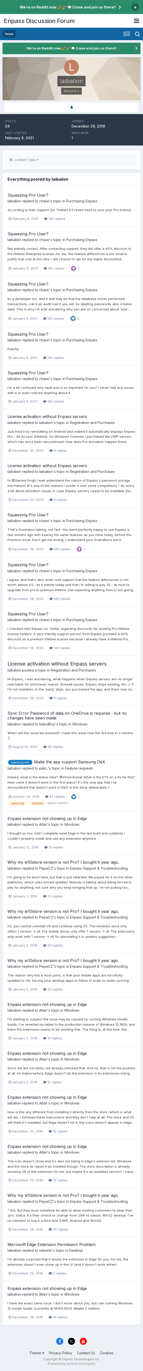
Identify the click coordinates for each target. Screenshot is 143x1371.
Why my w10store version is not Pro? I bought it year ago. (63, 862)
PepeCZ (46, 868)
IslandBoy (47, 724)
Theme (36, 1353)
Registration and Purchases (92, 422)
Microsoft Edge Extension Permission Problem (52, 1244)
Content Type (24, 160)
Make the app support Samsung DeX (69, 761)
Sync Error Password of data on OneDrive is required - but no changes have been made (67, 715)
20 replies (53, 896)
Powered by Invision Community (71, 1364)
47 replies (55, 797)
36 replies (53, 747)
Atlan (43, 824)
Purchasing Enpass (81, 201)
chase (44, 201)
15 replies (53, 847)
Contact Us (86, 1353)
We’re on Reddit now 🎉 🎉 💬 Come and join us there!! (68, 7)
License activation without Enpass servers (47, 416)
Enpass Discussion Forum (39, 20)
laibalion (14, 201)
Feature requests (79, 768)
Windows (80, 724)
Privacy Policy (60, 1353)
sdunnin (45, 1250)
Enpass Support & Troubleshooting (99, 868)
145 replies (54, 219)
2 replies (57, 1273)
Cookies (107, 1353)
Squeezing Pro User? (28, 195)
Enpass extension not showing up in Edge (47, 818)
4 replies (58, 450)
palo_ (43, 768)
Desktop (76, 1250)
